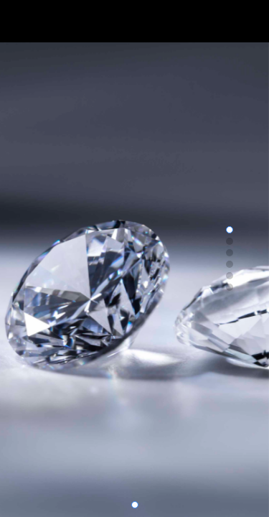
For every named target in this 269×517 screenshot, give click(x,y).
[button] (134, 504)
